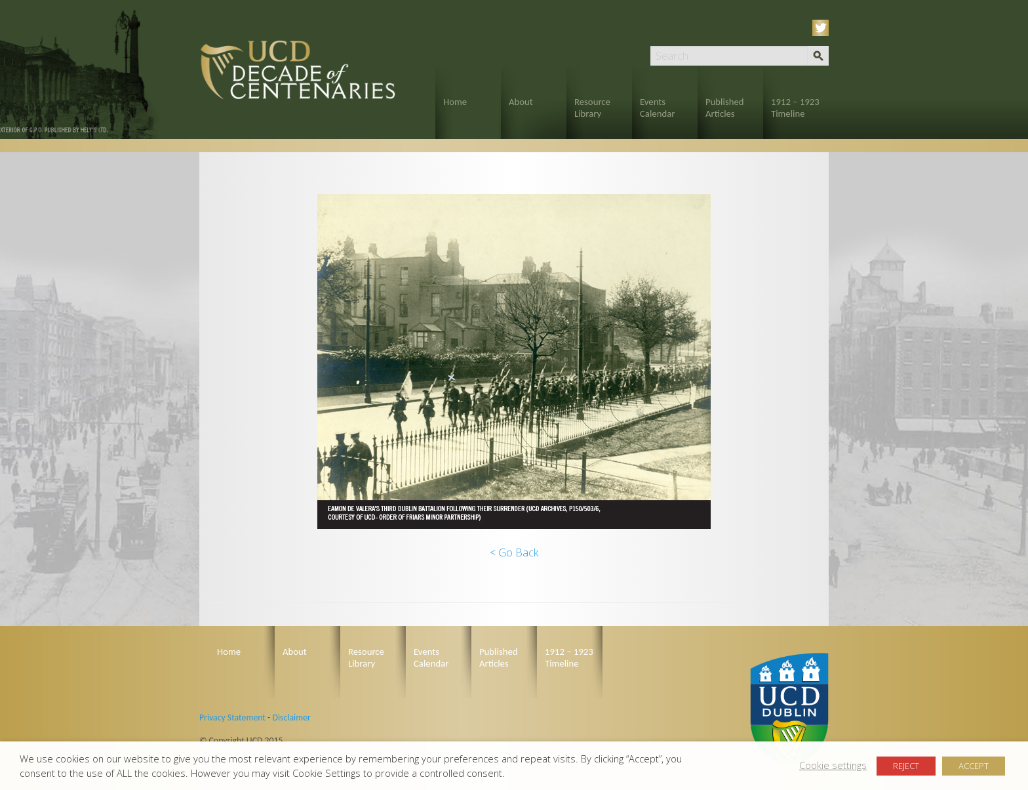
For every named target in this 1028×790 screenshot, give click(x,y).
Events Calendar (657, 107)
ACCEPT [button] (974, 766)
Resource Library (592, 107)
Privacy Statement (232, 717)
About (521, 102)
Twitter (822, 28)
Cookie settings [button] (833, 765)
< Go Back (514, 552)
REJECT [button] (906, 766)
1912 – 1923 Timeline (795, 107)
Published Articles (724, 107)
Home (455, 102)
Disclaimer (291, 717)
